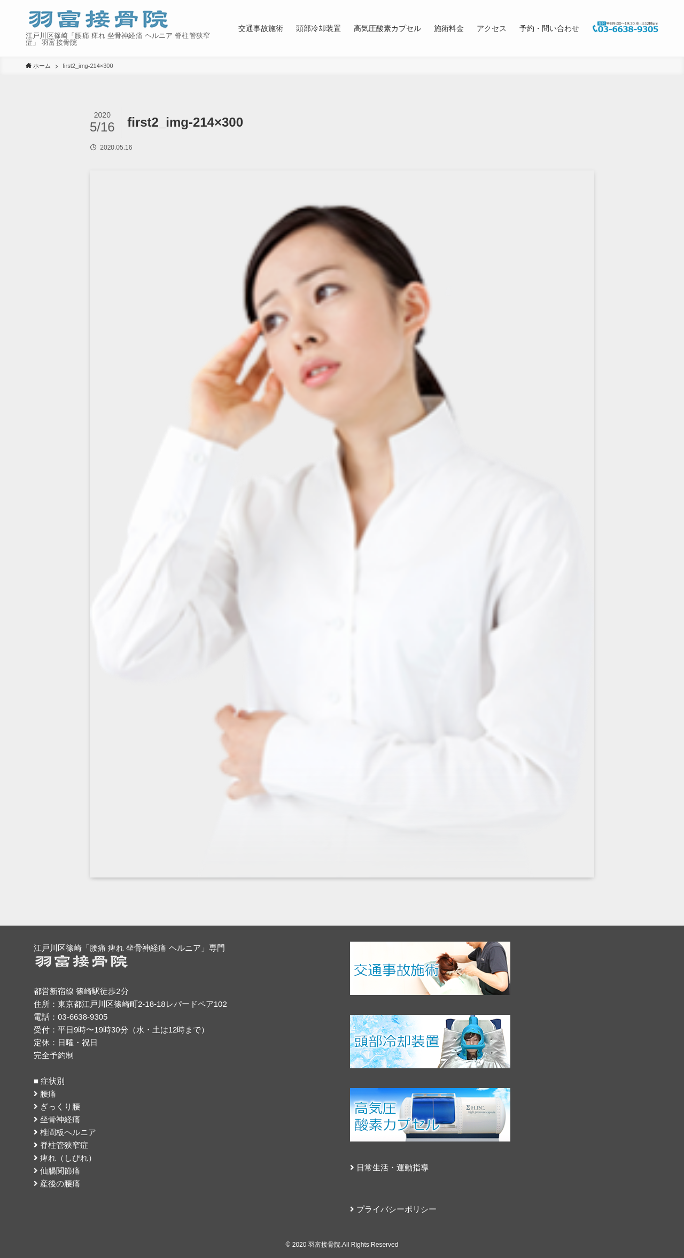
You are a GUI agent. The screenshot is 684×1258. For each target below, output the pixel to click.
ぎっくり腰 (60, 1106)
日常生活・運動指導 (392, 1167)
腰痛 (48, 1093)
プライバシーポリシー (396, 1209)
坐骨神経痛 (60, 1119)
